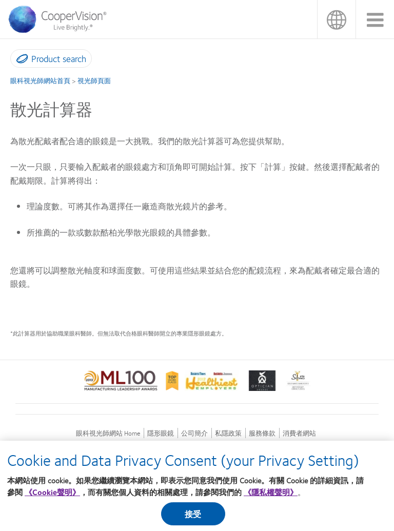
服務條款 (262, 433)
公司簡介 (194, 433)
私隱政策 (228, 433)
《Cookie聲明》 (52, 496)
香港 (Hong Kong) (336, 19)
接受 (193, 518)
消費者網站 (299, 433)
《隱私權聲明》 (271, 496)
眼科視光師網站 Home (108, 433)
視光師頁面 (94, 80)
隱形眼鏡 (160, 433)
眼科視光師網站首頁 (40, 80)
